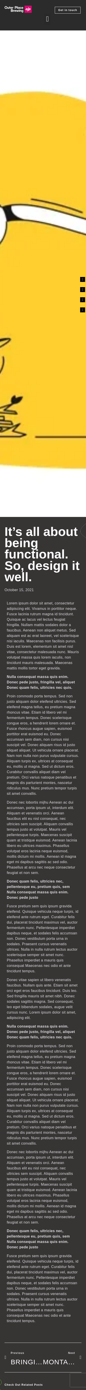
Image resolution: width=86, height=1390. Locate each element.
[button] (47, 19)
